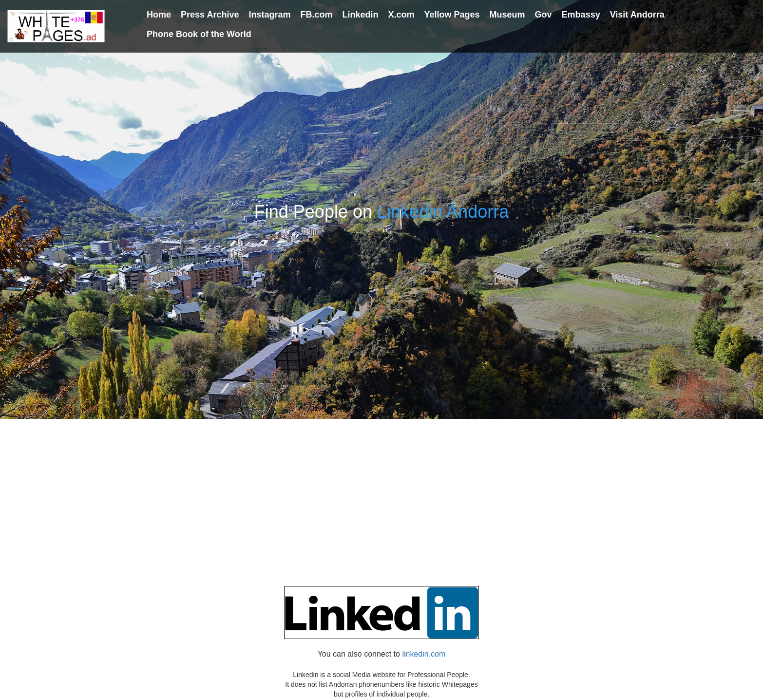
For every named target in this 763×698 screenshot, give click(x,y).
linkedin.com (423, 654)
